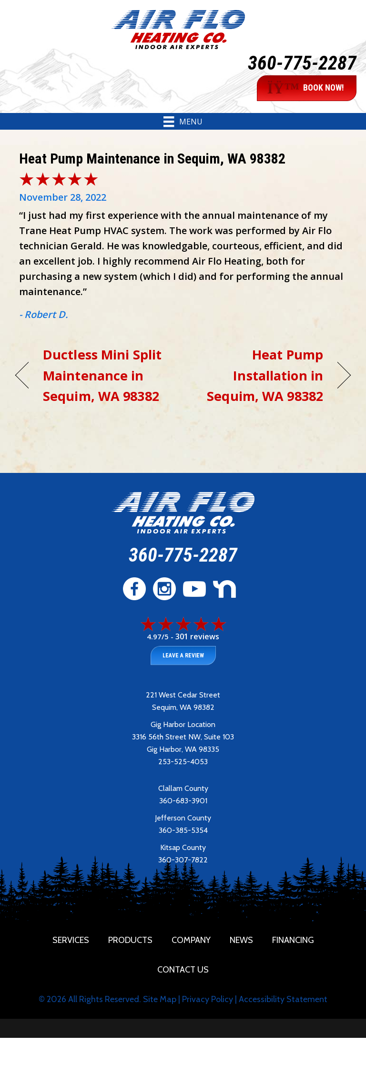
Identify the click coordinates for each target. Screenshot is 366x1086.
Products (130, 940)
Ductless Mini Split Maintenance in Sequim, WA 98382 (102, 375)
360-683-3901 (183, 800)
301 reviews (197, 636)
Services (70, 940)
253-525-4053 (183, 761)
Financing (293, 940)
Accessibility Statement (283, 999)
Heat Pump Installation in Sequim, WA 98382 (258, 375)
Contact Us (183, 969)
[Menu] (183, 121)
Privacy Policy (207, 999)
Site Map (159, 999)
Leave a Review (183, 655)
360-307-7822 (183, 859)
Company (191, 940)
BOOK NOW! (305, 88)
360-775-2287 (302, 63)
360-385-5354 (183, 830)
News (241, 940)
